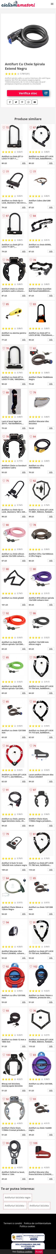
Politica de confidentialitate (37, 1223)
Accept (39, 1251)
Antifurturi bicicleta (39, 1205)
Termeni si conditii (13, 1223)
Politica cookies (27, 1226)
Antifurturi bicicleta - (15, 1205)
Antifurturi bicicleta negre (17, 1197)
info (23, 163)
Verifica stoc (34, 93)
